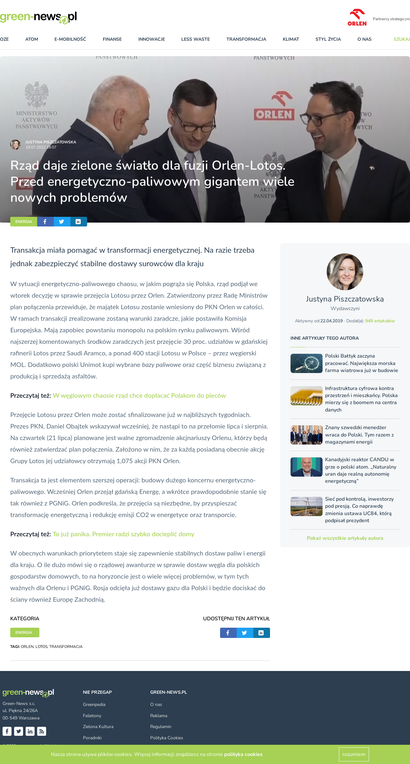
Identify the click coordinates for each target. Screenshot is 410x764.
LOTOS (41, 646)
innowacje (151, 39)
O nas (364, 39)
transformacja (246, 39)
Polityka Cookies (166, 738)
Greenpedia (94, 704)
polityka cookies (243, 754)
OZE (4, 39)
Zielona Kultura (98, 727)
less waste (195, 39)
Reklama (158, 716)
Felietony (92, 716)
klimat (291, 39)
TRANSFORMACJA (66, 646)
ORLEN (27, 646)
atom (31, 39)
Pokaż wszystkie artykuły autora (345, 538)
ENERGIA (23, 221)
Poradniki (92, 738)
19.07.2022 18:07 (41, 147)
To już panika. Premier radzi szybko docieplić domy (123, 534)
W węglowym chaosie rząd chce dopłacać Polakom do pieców (139, 395)
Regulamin (160, 727)
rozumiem (353, 754)
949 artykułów (380, 321)
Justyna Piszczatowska (51, 142)
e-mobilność (70, 39)
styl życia (328, 39)
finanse (112, 39)
